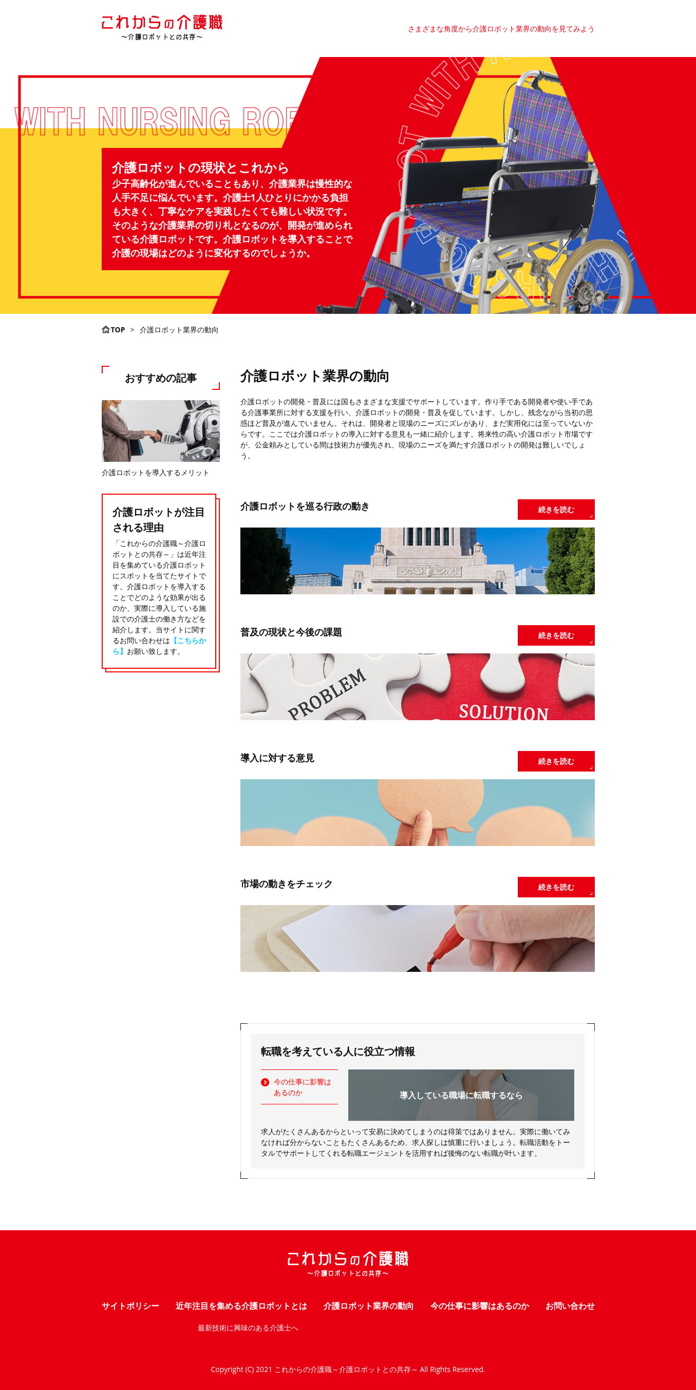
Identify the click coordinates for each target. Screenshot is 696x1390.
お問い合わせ (570, 1305)
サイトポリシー (130, 1305)
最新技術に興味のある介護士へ (248, 1327)
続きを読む (556, 509)
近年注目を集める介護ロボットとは (241, 1305)
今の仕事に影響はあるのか (302, 1087)
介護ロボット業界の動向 (369, 1305)
